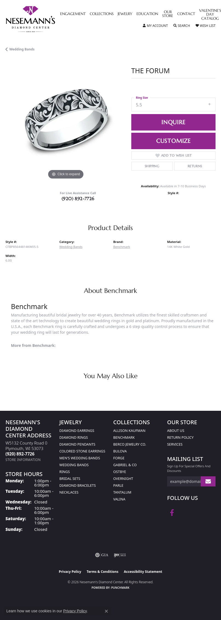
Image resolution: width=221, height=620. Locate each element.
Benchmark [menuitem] (124, 437)
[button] (155, 26)
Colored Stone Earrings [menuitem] (82, 451)
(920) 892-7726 (78, 198)
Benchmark (121, 247)
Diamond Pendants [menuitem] (77, 444)
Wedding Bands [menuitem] (74, 464)
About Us (175, 430)
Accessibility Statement (143, 571)
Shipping (152, 166)
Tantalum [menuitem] (122, 492)
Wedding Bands (21, 49)
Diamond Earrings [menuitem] (76, 430)
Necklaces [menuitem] (68, 492)
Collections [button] (102, 14)
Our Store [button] (167, 14)
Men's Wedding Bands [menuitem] (79, 457)
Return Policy (180, 437)
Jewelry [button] (125, 14)
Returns (195, 166)
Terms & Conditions (102, 571)
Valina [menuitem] (119, 499)
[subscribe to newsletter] (208, 481)
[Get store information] (23, 459)
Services (174, 444)
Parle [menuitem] (118, 485)
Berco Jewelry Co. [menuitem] (129, 444)
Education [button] (147, 14)
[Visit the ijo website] (120, 555)
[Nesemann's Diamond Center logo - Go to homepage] (43, 19)
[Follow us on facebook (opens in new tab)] (172, 512)
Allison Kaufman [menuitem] (129, 430)
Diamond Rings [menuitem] (73, 437)
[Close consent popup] (106, 611)
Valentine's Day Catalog (210, 15)
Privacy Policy (70, 571)
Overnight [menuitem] (123, 478)
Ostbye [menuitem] (119, 471)
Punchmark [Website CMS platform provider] (120, 588)
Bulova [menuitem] (120, 451)
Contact (186, 14)
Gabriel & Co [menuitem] (125, 464)
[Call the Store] (19, 454)
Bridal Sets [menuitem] (69, 478)
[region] (65, 120)
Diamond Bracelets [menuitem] (77, 485)
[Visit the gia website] (101, 555)
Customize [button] (173, 141)
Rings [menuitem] (64, 471)
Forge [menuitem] (118, 457)
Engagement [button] (73, 14)
